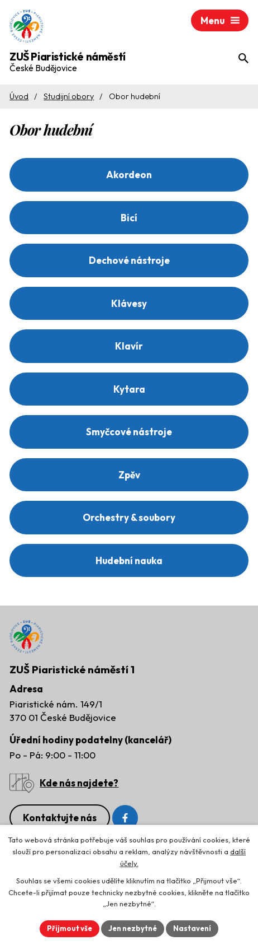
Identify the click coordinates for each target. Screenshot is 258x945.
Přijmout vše (69, 928)
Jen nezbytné (132, 928)
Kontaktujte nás (60, 817)
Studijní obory (69, 96)
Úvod (18, 96)
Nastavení (192, 928)
